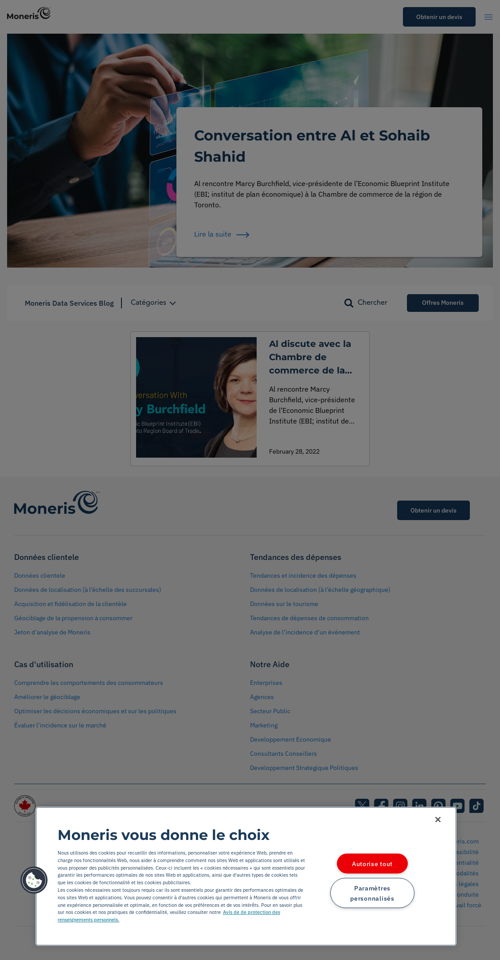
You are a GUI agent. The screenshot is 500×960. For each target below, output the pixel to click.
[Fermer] (438, 819)
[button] (34, 880)
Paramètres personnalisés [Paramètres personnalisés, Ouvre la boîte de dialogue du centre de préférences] (372, 892)
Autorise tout (372, 863)
